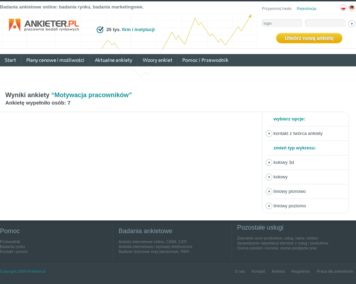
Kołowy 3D (284, 162)
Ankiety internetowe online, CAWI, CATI (153, 241)
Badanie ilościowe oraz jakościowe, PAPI (154, 251)
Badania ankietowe (145, 231)
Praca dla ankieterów (335, 271)
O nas (240, 271)
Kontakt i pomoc (14, 251)
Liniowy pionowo (290, 191)
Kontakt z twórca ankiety (298, 133)
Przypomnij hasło (277, 8)
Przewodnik (10, 241)
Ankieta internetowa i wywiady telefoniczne (156, 246)
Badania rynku (12, 246)
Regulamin (301, 271)
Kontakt (258, 271)
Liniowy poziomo (290, 205)
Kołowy (281, 176)
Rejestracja (306, 8)
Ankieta (278, 271)
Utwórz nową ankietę (309, 38)
